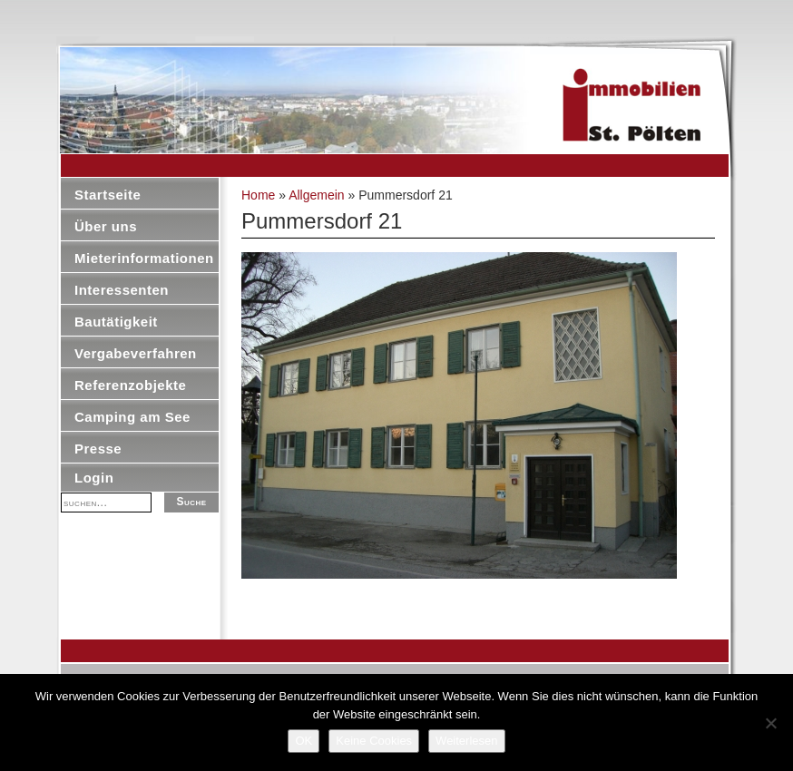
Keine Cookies (374, 740)
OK (303, 740)
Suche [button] (191, 501)
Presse (98, 448)
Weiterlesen (466, 740)
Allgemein (316, 195)
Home (258, 195)
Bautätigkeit (116, 321)
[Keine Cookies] (770, 723)
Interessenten (121, 290)
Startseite (107, 194)
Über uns (105, 226)
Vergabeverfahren (135, 353)
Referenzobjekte (130, 385)
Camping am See (132, 417)
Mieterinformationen (144, 258)
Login (93, 477)
